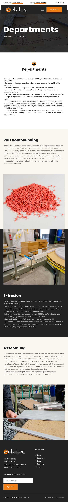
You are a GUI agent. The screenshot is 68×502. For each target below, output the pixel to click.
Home (39, 455)
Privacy (39, 467)
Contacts (40, 464)
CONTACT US (54, 10)
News (39, 461)
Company (40, 458)
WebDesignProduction (58, 497)
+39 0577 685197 (17, 3)
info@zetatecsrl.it (40, 3)
